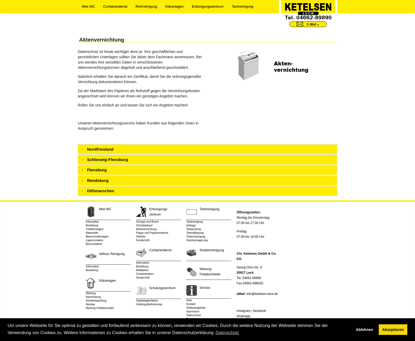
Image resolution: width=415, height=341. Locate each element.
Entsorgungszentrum (208, 6)
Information (92, 221)
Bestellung (92, 225)
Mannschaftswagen (97, 236)
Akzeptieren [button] (393, 329)
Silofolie (140, 236)
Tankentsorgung (195, 236)
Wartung (91, 293)
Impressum (192, 311)
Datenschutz (193, 315)
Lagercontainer (94, 240)
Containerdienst (115, 6)
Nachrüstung (93, 296)
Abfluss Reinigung (112, 254)
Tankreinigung (242, 6)
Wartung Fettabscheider (100, 308)
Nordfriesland (100, 149)
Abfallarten (142, 270)
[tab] (207, 149)
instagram (244, 311)
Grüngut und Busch (147, 221)
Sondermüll (143, 240)
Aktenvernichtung (146, 229)
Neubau (90, 304)
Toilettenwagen (94, 229)
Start (189, 300)
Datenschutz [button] (227, 332)
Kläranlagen (174, 6)
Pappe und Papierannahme (152, 232)
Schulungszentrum (162, 288)
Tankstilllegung (195, 232)
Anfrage (191, 225)
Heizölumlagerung (197, 240)
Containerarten (145, 273)
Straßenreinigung (212, 250)
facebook (259, 311)
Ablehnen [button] (364, 329)
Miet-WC (105, 209)
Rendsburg (98, 180)
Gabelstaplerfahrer (147, 300)
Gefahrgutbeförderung (149, 304)
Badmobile (92, 232)
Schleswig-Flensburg (107, 159)
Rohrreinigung (146, 6)
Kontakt (190, 304)
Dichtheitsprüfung (96, 300)
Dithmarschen (100, 191)
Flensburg (97, 170)
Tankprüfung (193, 229)
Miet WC (88, 6)
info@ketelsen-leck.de (262, 294)
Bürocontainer (94, 244)
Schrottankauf (144, 225)
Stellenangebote (195, 307)
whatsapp (243, 316)
